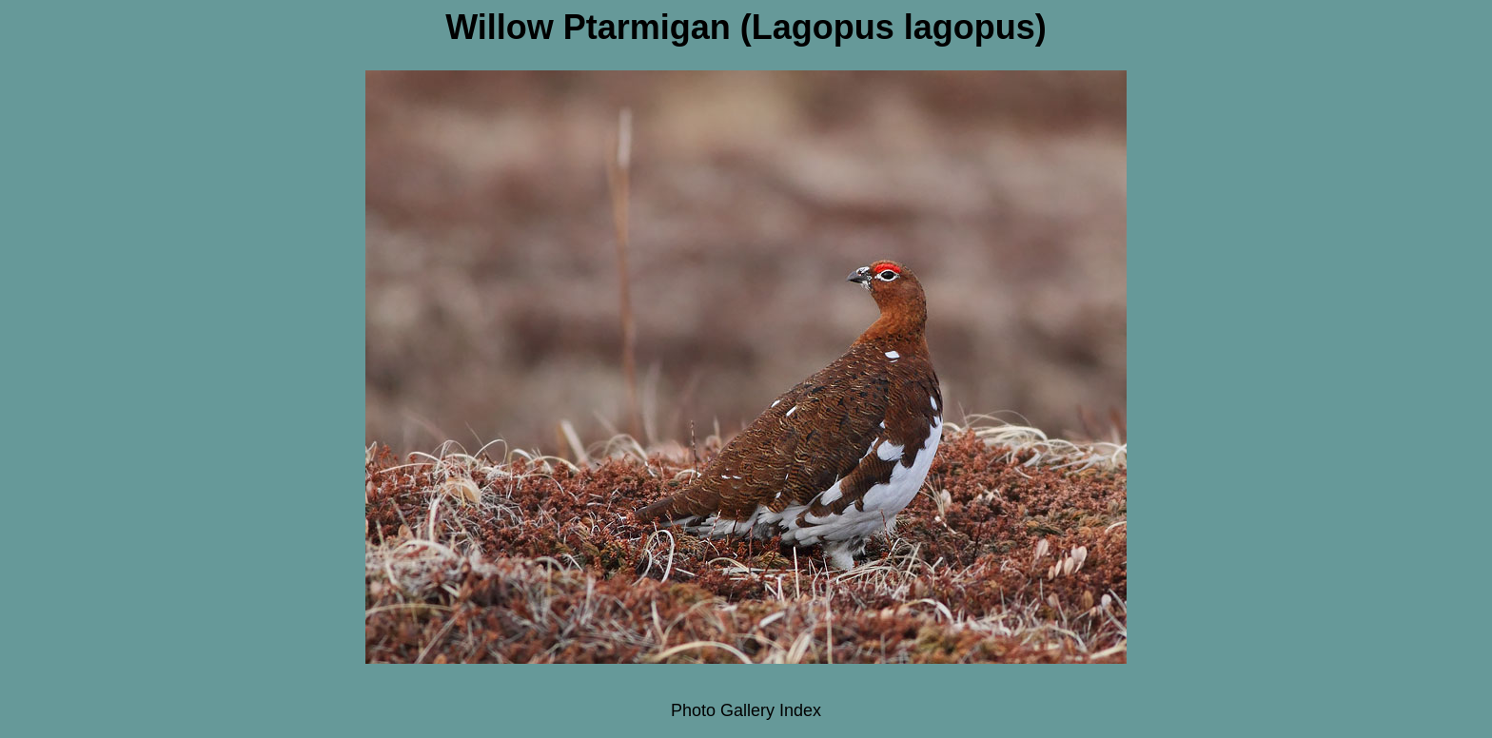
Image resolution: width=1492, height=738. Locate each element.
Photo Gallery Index (746, 710)
